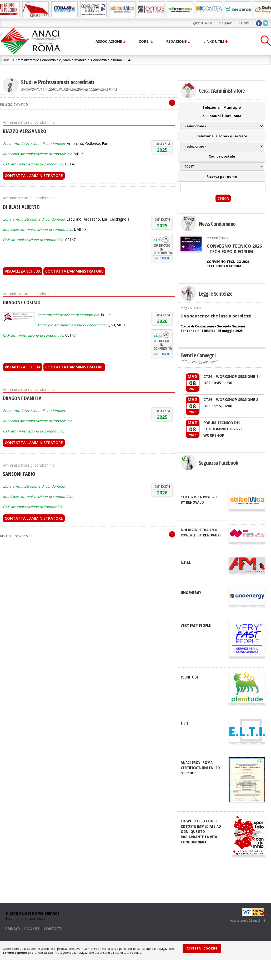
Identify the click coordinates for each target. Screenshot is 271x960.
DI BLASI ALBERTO (21, 206)
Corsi (144, 41)
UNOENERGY (191, 592)
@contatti (202, 23)
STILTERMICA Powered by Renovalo (200, 499)
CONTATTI (53, 928)
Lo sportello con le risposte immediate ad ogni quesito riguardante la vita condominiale (201, 831)
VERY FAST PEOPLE (196, 625)
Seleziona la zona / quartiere (222, 136)
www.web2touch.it (247, 920)
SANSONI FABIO (19, 473)
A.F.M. (186, 562)
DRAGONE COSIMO (22, 302)
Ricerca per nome (222, 176)
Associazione (109, 41)
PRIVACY (12, 928)
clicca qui (45, 952)
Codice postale (222, 156)
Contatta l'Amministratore (34, 175)
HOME (6, 60)
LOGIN (244, 23)
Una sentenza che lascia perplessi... (217, 316)
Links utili (213, 41)
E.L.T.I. (186, 723)
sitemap (225, 23)
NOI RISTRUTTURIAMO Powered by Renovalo (201, 532)
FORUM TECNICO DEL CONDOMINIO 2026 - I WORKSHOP (222, 429)
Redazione (176, 41)
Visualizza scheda (23, 271)
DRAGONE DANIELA (22, 398)
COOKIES (32, 928)
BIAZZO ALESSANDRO (24, 131)
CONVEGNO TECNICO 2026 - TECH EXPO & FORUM (234, 248)
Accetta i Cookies (202, 948)
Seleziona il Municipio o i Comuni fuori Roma (221, 111)
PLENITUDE (190, 677)
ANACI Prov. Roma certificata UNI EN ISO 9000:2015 (200, 767)
